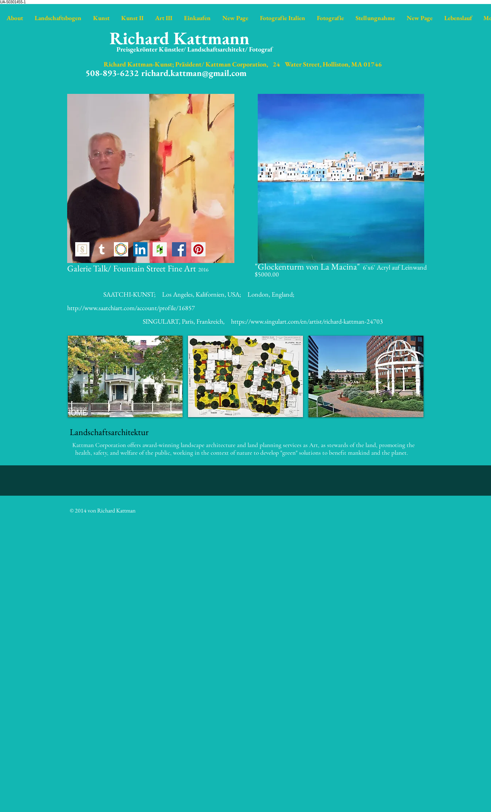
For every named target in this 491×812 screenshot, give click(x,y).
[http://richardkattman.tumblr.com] (102, 249)
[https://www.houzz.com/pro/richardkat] (160, 249)
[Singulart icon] (82, 249)
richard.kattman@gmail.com (193, 73)
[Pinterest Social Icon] (198, 249)
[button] (125, 376)
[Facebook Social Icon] (179, 249)
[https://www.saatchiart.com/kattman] (121, 249)
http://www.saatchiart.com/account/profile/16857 (131, 308)
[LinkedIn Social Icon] (140, 249)
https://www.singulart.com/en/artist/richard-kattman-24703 (307, 321)
